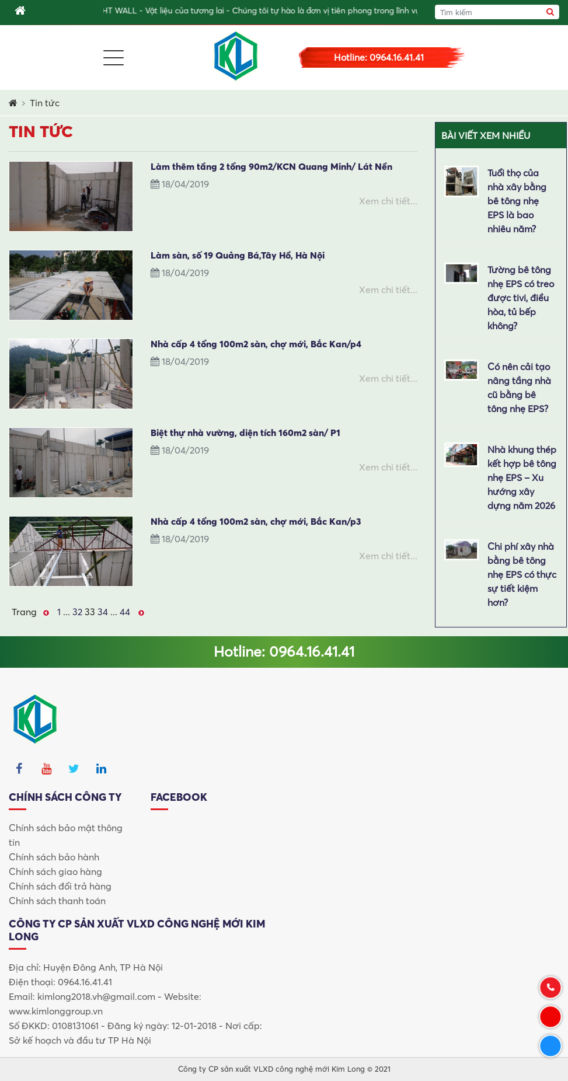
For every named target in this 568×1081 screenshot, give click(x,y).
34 (102, 612)
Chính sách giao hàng (55, 871)
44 (125, 612)
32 (77, 612)
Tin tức (45, 103)
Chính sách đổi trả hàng (60, 886)
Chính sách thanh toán (57, 900)
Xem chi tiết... (388, 201)
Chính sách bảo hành (54, 857)
